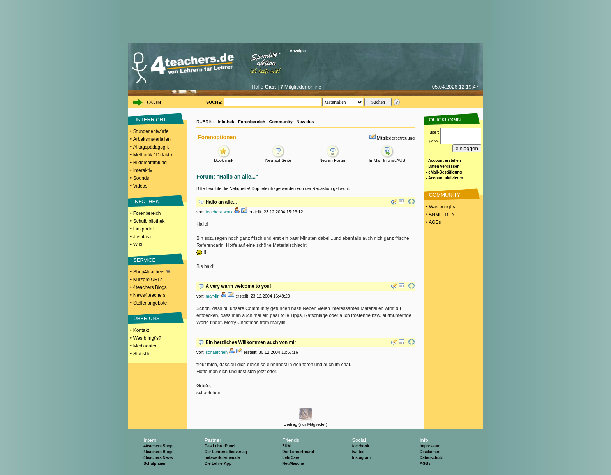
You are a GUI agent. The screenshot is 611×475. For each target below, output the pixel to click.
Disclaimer (430, 452)
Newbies (305, 121)
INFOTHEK (146, 201)
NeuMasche (293, 463)
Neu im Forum (332, 158)
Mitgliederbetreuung (396, 138)
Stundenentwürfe (151, 131)
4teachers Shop (157, 446)
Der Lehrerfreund (298, 452)
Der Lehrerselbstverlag (226, 452)
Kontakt (141, 330)
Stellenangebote (150, 303)
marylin (212, 296)
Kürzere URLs (147, 279)
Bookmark (223, 158)
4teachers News (158, 458)
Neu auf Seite (278, 158)
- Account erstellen (443, 160)
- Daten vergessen (442, 166)
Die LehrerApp (218, 463)
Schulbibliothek (149, 221)
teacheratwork (219, 211)
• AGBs (433, 222)
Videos (140, 186)
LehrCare (290, 458)
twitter (358, 452)
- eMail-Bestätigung (444, 172)
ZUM (286, 446)
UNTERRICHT (149, 119)
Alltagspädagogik (151, 147)
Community (281, 121)
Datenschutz (431, 458)
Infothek (225, 121)
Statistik (141, 353)
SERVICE (144, 260)
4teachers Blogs (150, 287)
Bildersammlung (150, 162)
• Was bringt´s (440, 206)
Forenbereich (147, 213)
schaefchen (217, 352)
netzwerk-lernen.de (222, 458)
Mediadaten (145, 346)
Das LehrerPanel (220, 446)
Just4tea (142, 236)
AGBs (425, 463)
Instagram (361, 458)
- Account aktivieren (444, 178)
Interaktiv (142, 170)
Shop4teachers (151, 272)
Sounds (141, 178)
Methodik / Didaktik (153, 155)
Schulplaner (154, 463)
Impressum (430, 446)
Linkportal (143, 229)
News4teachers (149, 295)
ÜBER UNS (146, 318)
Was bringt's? (147, 338)
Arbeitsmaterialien (152, 139)
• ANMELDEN (440, 214)
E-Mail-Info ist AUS (387, 158)
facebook (360, 446)
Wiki (137, 244)
